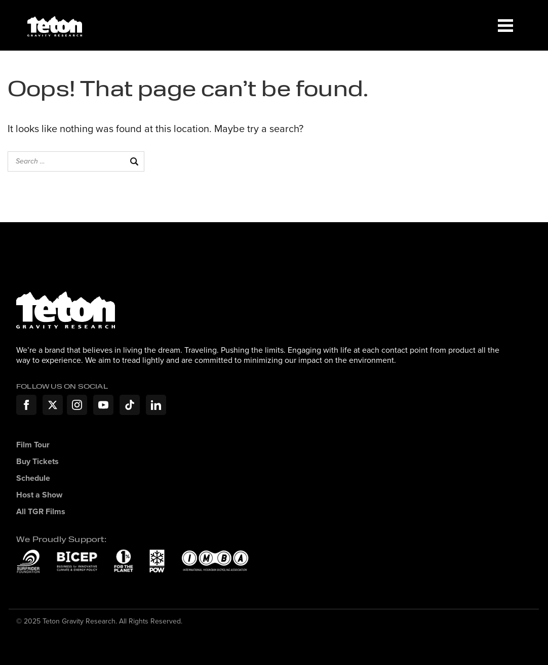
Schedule (33, 478)
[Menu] (505, 25)
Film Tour (33, 445)
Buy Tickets (37, 462)
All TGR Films (40, 512)
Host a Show (39, 495)
